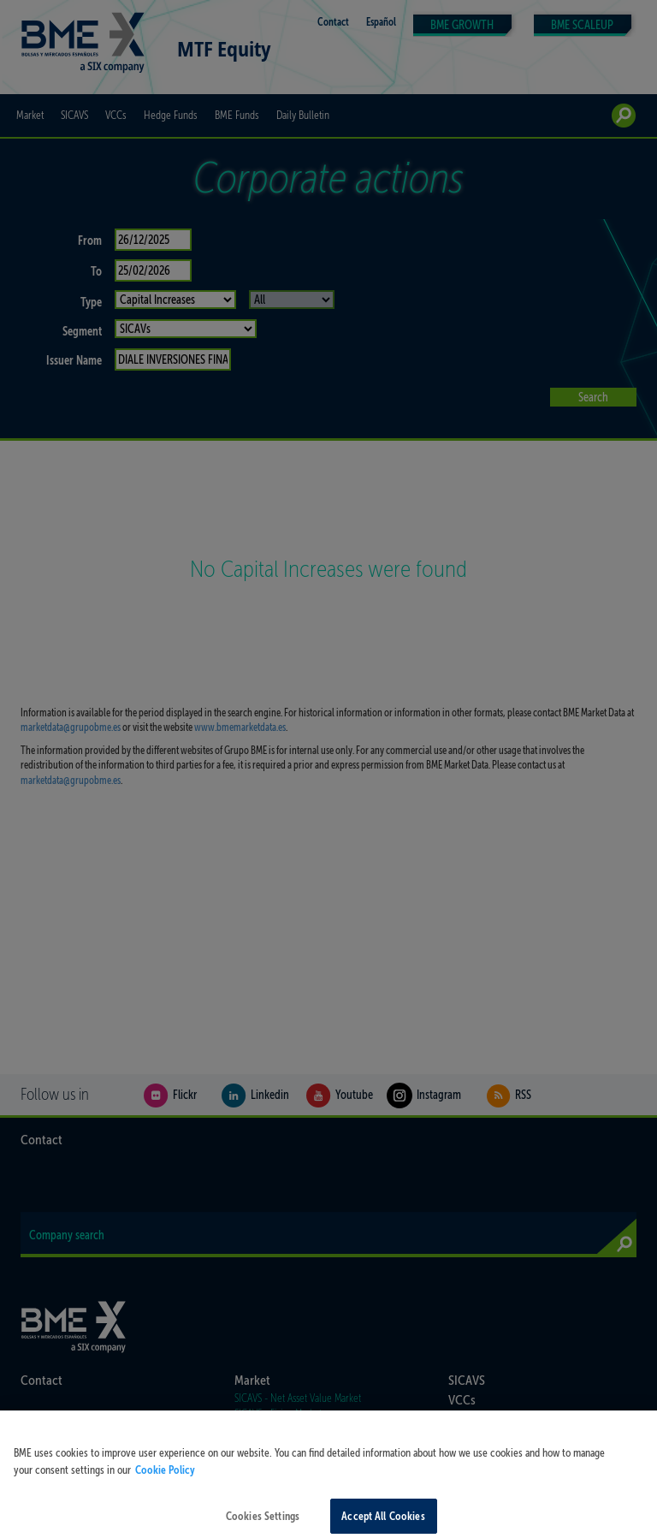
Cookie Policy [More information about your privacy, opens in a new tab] (165, 1478)
